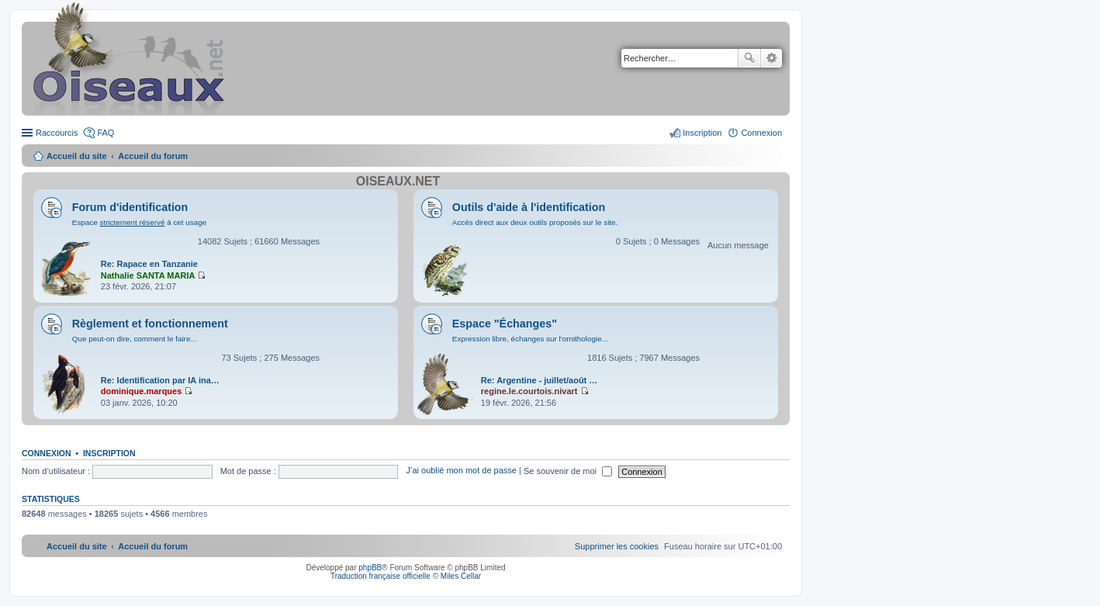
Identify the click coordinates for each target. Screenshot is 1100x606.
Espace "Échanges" (504, 323)
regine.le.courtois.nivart (529, 391)
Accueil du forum (153, 156)
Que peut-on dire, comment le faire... (134, 338)
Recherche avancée (771, 58)
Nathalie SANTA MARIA (148, 275)
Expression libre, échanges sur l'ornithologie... (530, 338)
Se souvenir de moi (568, 471)
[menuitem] (617, 546)
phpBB (370, 567)
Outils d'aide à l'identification (528, 207)
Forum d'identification (130, 207)
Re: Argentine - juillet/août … (539, 380)
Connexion (46, 453)
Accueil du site (77, 156)
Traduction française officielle (380, 576)
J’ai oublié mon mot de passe (461, 471)
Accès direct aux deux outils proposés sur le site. (535, 222)
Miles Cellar (461, 576)
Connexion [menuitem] (761, 132)
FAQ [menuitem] (105, 132)
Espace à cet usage (139, 222)
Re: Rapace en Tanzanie (149, 263)
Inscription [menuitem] (702, 132)
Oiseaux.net (398, 181)
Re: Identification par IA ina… (160, 380)
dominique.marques (141, 391)
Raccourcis (57, 132)
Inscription (109, 453)
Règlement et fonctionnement (150, 323)
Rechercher (749, 58)
